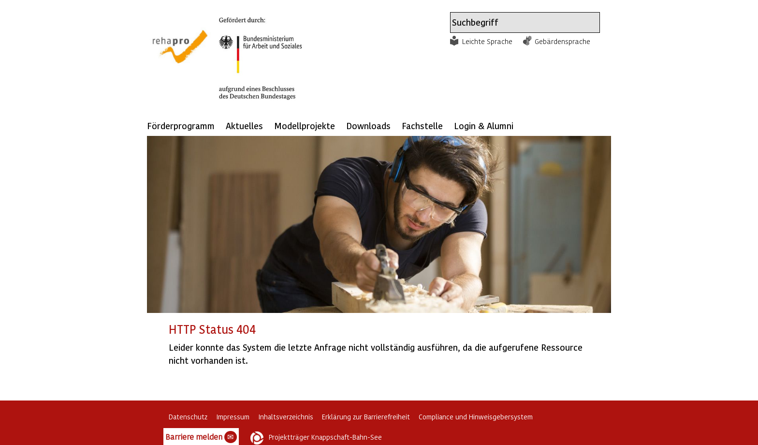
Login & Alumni (483, 125)
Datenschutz (188, 417)
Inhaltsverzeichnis (285, 417)
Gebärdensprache (562, 41)
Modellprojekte (304, 125)
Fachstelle (422, 125)
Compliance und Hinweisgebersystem (476, 417)
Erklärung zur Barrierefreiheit (366, 417)
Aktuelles (244, 125)
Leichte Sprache (487, 41)
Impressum (232, 417)
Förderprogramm (181, 125)
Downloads (368, 125)
